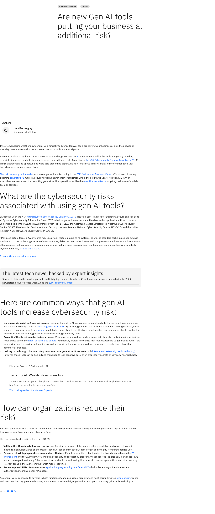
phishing (40, 330)
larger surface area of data (42, 340)
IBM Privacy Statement (61, 282)
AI (78, 156)
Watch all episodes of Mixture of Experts (30, 390)
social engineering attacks (50, 326)
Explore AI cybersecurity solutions (18, 256)
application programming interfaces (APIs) (68, 467)
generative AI (17, 177)
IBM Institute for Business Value (94, 174)
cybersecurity (123, 477)
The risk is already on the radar (16, 174)
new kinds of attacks (95, 181)
